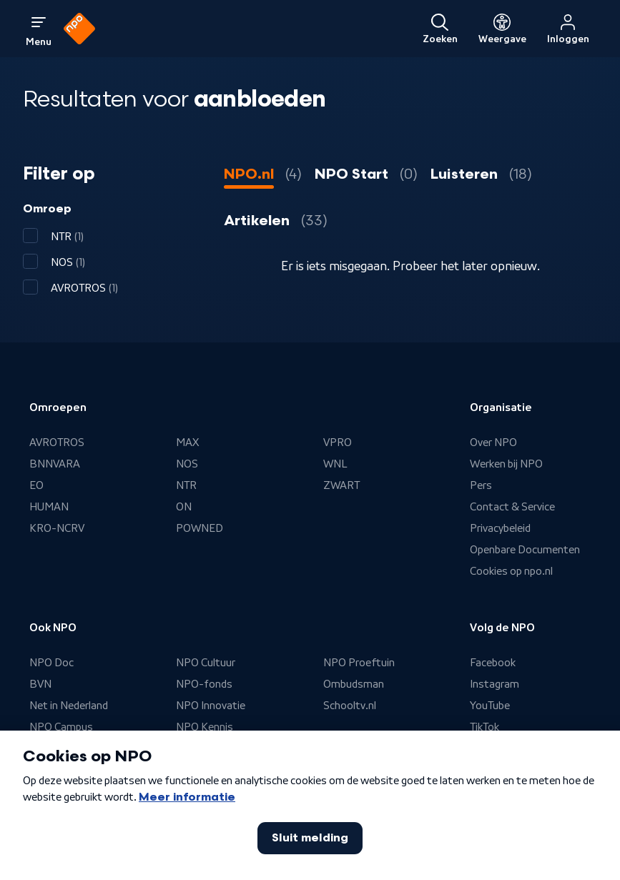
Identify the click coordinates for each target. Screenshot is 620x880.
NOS (187, 464)
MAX (187, 442)
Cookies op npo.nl (511, 571)
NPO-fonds (204, 684)
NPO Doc (51, 662)
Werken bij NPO (506, 464)
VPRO (337, 442)
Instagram (494, 684)
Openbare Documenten (525, 549)
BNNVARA (54, 464)
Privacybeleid (500, 528)
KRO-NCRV (56, 528)
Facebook (493, 662)
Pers (481, 485)
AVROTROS (56, 442)
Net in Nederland (68, 705)
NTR (186, 485)
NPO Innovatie (210, 705)
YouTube (490, 705)
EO (36, 485)
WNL (335, 464)
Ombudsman (353, 684)
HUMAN (49, 507)
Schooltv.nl (349, 705)
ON (184, 507)
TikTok (484, 727)
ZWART (341, 485)
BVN (40, 684)
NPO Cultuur (205, 662)
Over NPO (493, 442)
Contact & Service (512, 507)
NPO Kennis (204, 727)
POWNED (199, 528)
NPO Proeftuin (359, 662)
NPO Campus (61, 727)
